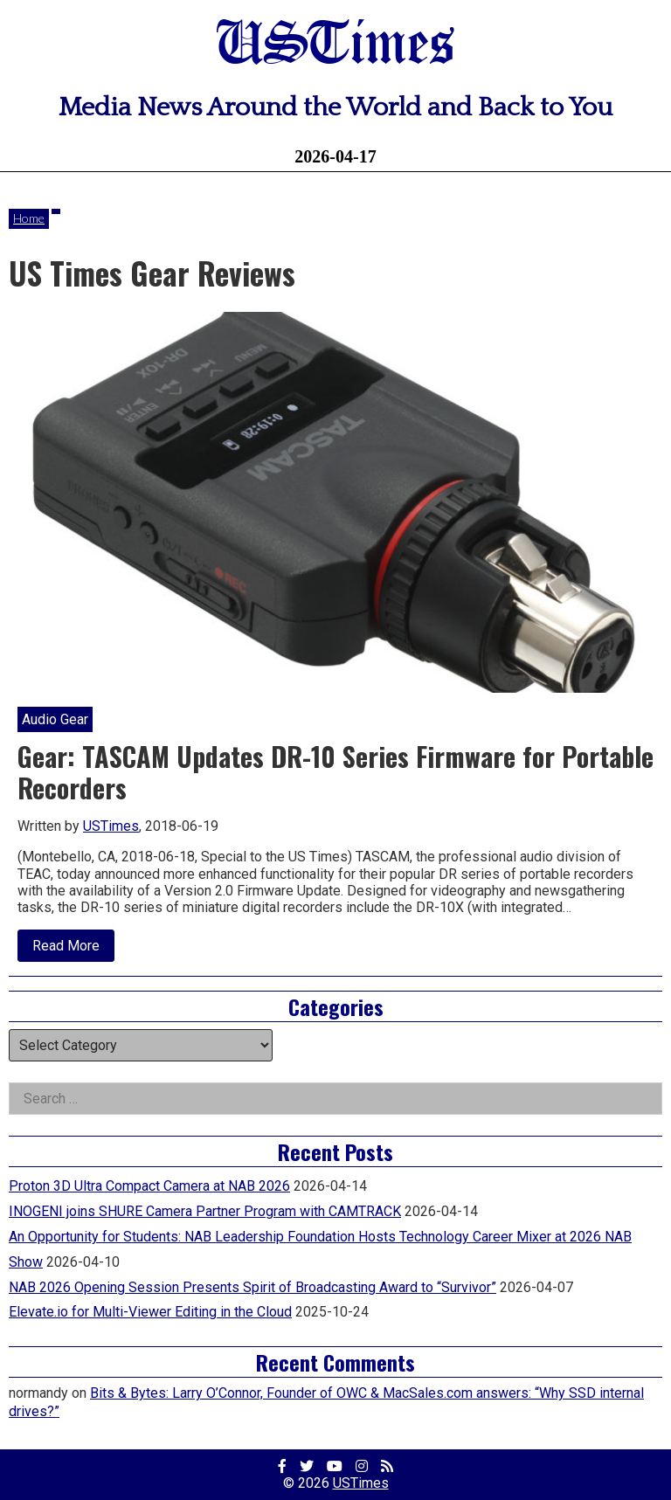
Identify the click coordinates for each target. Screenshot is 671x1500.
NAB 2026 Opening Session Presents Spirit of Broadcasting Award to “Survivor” (252, 1287)
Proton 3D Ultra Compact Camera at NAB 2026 (149, 1186)
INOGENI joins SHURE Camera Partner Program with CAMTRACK (205, 1211)
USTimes (335, 46)
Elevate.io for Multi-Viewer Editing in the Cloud (150, 1311)
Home (29, 218)
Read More (73, 950)
